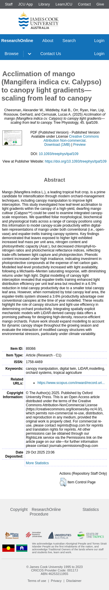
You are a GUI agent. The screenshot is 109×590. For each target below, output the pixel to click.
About (47, 40)
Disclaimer (73, 580)
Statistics (91, 509)
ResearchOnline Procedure (45, 511)
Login (99, 40)
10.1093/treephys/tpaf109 (58, 154)
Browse (12, 53)
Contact (84, 4)
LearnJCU (64, 4)
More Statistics (37, 463)
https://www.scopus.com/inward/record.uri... (71, 383)
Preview (79, 145)
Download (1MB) (57, 145)
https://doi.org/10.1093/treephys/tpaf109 (75, 161)
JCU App (25, 4)
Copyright (19, 509)
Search (69, 40)
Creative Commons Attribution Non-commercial (71, 138)
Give (100, 4)
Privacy (56, 580)
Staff (8, 4)
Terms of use (37, 580)
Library (44, 4)
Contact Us (50, 53)
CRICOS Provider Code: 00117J (54, 570)
